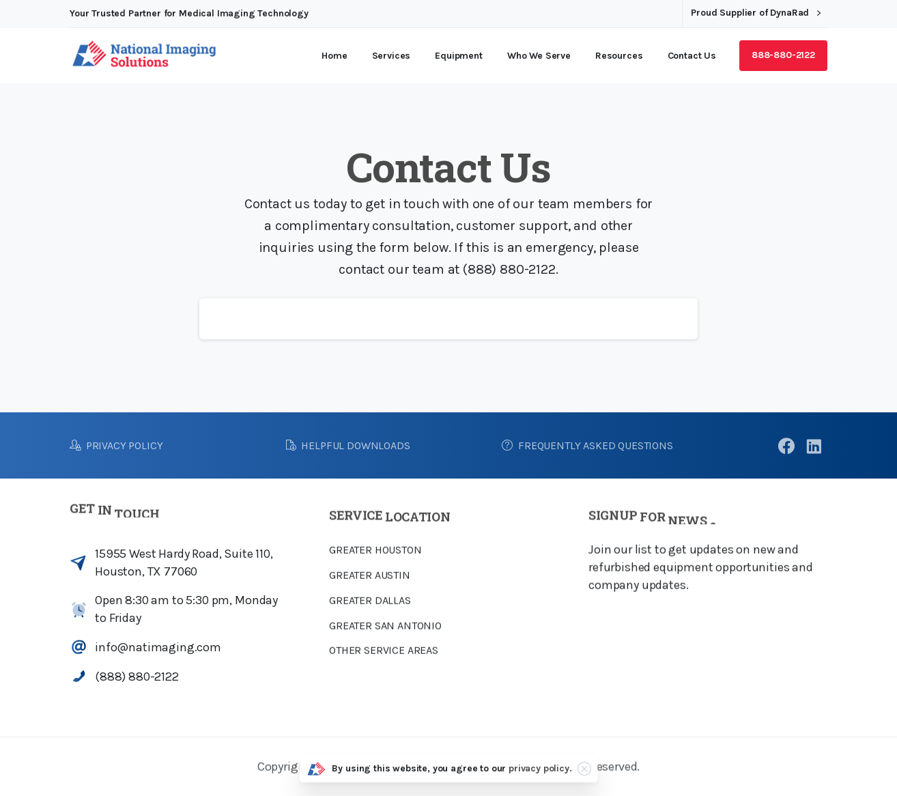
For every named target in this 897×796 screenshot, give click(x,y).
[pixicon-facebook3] (786, 447)
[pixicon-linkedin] (813, 447)
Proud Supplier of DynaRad (756, 13)
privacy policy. (540, 768)
